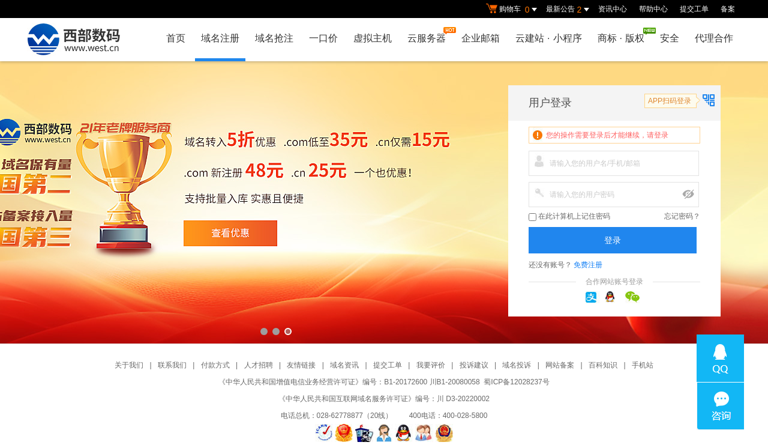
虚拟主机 (372, 38)
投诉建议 (474, 365)
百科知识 (603, 365)
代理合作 (714, 38)
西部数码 (384, 202)
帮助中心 (653, 9)
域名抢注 (274, 38)
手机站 (642, 365)
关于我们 (129, 365)
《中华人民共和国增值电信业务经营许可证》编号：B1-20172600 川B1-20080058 (348, 382)
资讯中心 (612, 9)
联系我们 (172, 365)
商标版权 (624, 35)
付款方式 (215, 365)
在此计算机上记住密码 (569, 216)
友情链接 (301, 365)
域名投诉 (516, 365)
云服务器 (429, 35)
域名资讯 (344, 365)
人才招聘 (258, 365)
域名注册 (220, 38)
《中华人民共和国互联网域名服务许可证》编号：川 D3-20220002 (384, 399)
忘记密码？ (682, 216)
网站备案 (559, 365)
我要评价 (430, 365)
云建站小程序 (548, 38)
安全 (669, 38)
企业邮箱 (480, 38)
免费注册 (588, 265)
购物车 (513, 10)
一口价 (323, 38)
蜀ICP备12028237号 (516, 382)
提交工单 (694, 9)
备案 (728, 9)
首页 (175, 38)
